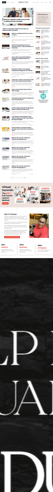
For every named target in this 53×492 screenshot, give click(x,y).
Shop (8, 2)
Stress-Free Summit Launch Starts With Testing (22, 89)
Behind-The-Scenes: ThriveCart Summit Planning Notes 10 (21, 136)
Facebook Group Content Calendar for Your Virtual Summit (23, 97)
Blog (34, 2)
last (25, 174)
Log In (46, 2)
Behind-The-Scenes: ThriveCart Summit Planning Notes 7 (21, 164)
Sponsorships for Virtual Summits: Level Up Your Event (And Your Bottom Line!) (22, 127)
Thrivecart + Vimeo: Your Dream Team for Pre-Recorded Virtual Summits (23, 79)
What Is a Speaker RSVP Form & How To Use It (22, 34)
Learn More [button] (5, 200)
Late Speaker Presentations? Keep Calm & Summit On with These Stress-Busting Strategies (23, 116)
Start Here (13, 2)
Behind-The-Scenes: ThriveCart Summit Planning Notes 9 (21, 146)
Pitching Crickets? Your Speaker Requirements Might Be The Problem (22, 69)
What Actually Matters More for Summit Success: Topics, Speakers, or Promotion (22, 46)
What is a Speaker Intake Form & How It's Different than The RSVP (45, 32)
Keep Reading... (31, 42)
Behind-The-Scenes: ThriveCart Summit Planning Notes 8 (21, 154)
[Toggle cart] (50, 2)
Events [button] (4, 2)
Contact (42, 2)
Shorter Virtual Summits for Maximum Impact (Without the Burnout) (23, 107)
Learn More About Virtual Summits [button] (12, 234)
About (37, 2)
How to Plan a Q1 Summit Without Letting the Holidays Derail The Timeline (21, 58)
